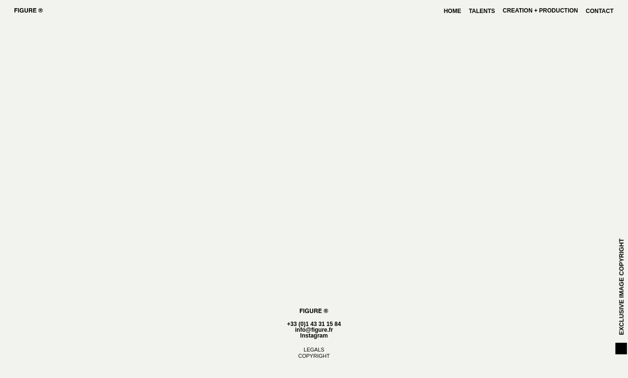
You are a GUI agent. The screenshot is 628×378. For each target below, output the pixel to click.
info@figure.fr (314, 330)
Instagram (314, 336)
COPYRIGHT (314, 356)
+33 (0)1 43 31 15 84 (314, 324)
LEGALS (314, 349)
